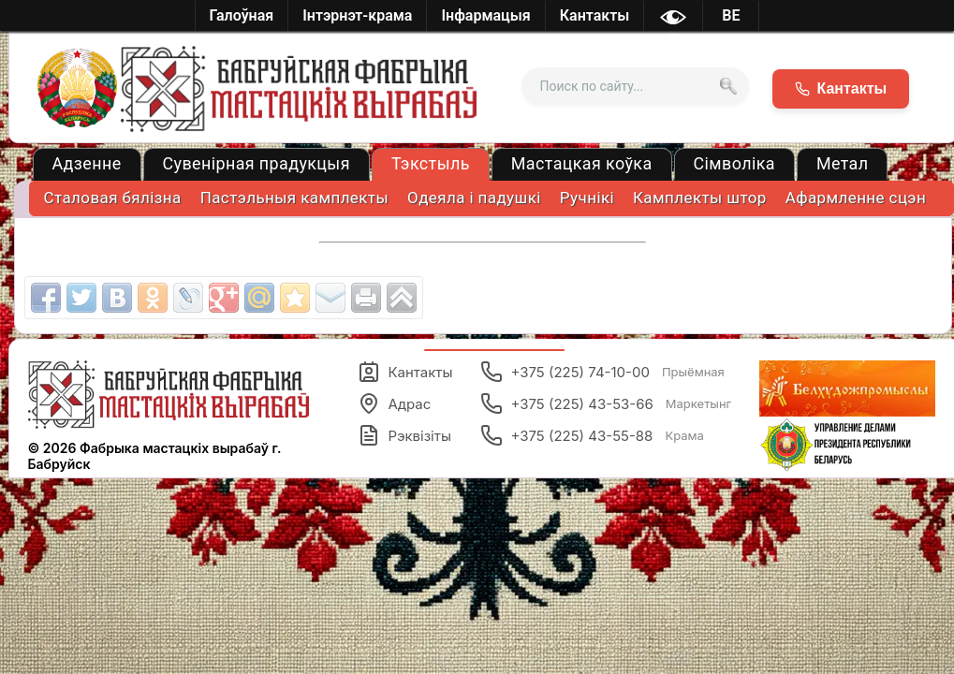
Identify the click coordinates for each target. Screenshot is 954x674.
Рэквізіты (404, 435)
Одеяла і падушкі (474, 197)
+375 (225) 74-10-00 (602, 371)
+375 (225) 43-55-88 (591, 435)
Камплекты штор (700, 197)
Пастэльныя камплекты (294, 197)
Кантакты (405, 371)
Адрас (394, 403)
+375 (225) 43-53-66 (605, 403)
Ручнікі (587, 197)
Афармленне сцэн (855, 197)
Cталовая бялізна (113, 197)
